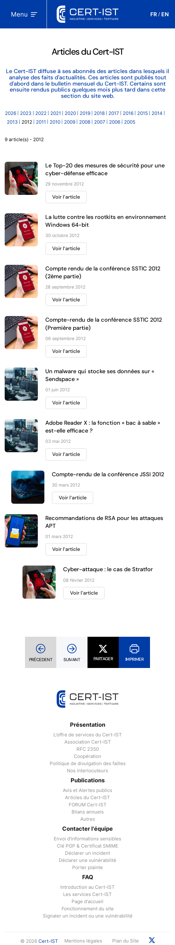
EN (165, 14)
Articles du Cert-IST (87, 797)
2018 (99, 113)
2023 (26, 113)
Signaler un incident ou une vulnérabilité (87, 916)
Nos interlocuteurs (87, 771)
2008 (84, 122)
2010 (55, 122)
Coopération (87, 756)
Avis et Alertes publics (87, 790)
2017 (113, 113)
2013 (12, 122)
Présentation (87, 724)
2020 (70, 113)
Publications (88, 780)
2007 (99, 122)
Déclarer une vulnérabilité (87, 860)
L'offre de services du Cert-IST (87, 735)
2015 (142, 113)
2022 (41, 113)
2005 (129, 122)
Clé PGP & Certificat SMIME (87, 846)
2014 (157, 113)
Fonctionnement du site (88, 909)
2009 (69, 122)
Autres (87, 819)
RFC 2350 (88, 749)
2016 (128, 113)
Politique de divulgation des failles (88, 763)
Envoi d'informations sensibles (87, 839)
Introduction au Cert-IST (87, 887)
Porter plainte (87, 867)
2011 (41, 122)
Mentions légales (83, 941)
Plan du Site (125, 941)
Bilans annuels (88, 812)
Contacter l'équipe (87, 828)
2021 (55, 113)
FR (153, 14)
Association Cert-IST (87, 742)
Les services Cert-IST (87, 894)
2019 (85, 113)
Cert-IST (48, 941)
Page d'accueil (87, 901)
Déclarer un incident (87, 853)
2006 (114, 122)
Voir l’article (66, 197)
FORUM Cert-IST (88, 805)
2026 (10, 113)
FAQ (87, 877)
